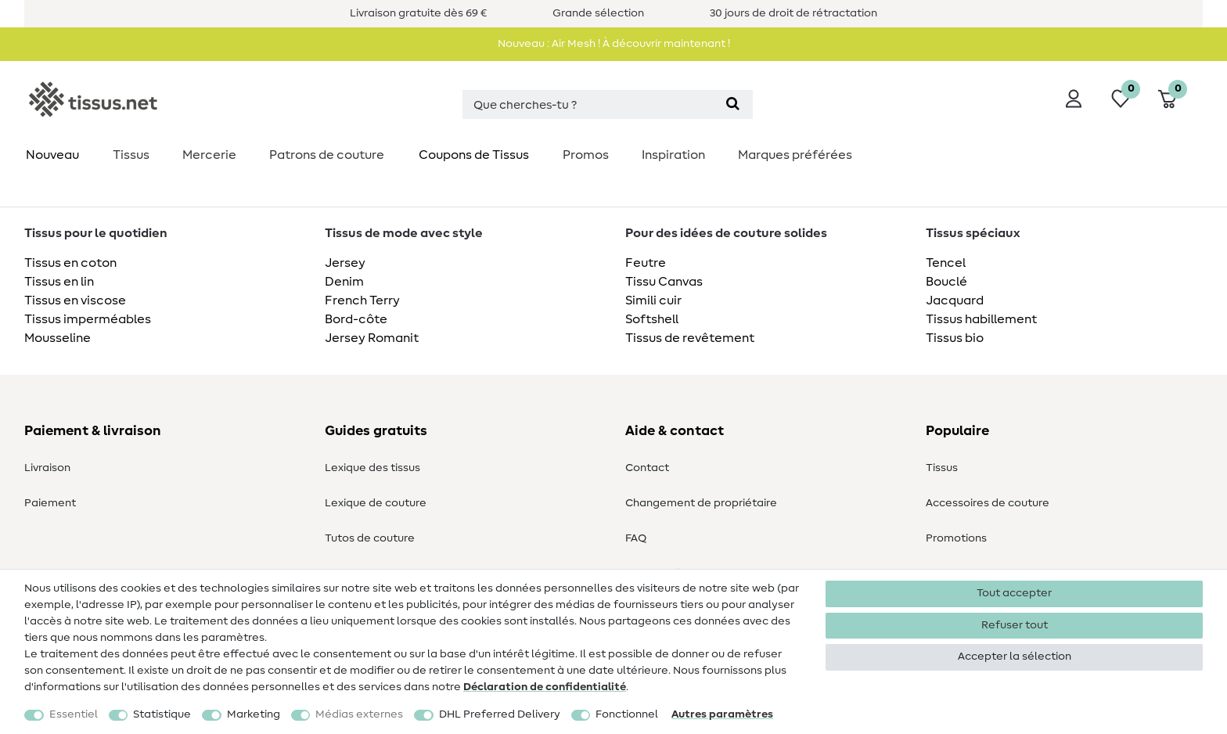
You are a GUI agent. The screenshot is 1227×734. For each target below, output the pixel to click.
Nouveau (52, 155)
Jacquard (955, 300)
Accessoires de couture (987, 503)
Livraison (47, 467)
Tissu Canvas (664, 281)
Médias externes (359, 714)
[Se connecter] (1073, 98)
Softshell (651, 319)
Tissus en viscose (75, 300)
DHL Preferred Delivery (499, 714)
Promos (586, 155)
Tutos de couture (370, 538)
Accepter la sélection (1014, 656)
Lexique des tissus (372, 467)
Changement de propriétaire (701, 503)
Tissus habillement (981, 319)
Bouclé (946, 281)
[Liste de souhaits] (1120, 98)
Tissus (131, 155)
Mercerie (209, 155)
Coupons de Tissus (474, 155)
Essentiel (73, 714)
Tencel (946, 263)
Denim (344, 281)
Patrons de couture (326, 155)
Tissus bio (955, 338)
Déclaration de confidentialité (544, 687)
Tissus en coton (70, 263)
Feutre (645, 263)
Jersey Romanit (372, 338)
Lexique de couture (375, 503)
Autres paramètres (722, 714)
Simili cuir (653, 300)
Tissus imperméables (87, 319)
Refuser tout (1014, 625)
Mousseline (57, 338)
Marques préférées (795, 155)
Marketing (253, 714)
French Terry (362, 300)
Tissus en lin (59, 281)
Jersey (345, 263)
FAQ (635, 538)
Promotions (956, 538)
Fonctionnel (627, 714)
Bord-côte (356, 319)
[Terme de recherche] (587, 104)
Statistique (162, 714)
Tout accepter (1014, 593)
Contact (647, 467)
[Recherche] (733, 104)
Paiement (50, 503)
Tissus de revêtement (689, 338)
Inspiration (673, 155)
